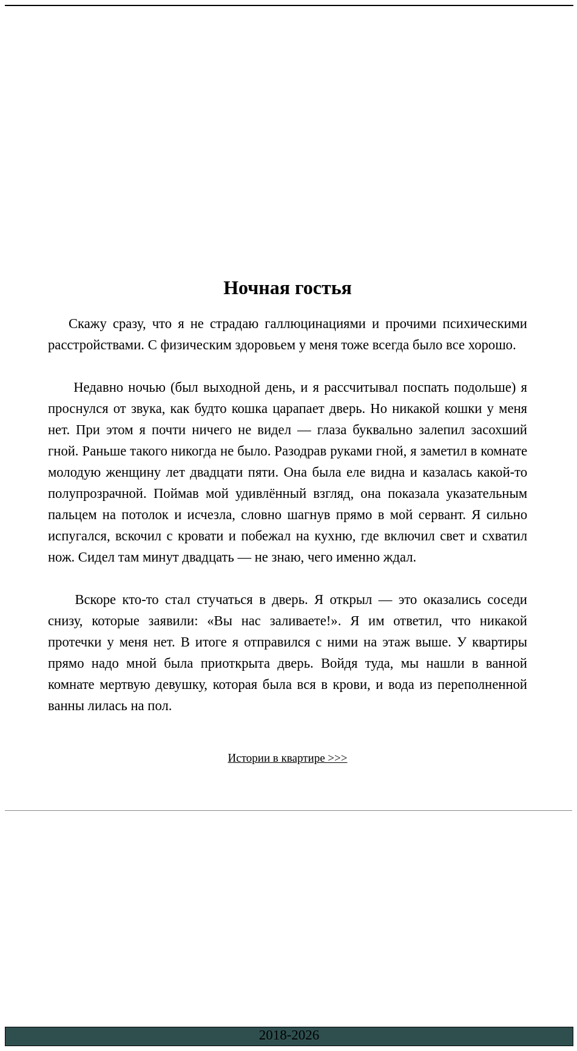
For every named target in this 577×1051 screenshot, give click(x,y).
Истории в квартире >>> (288, 757)
